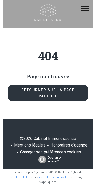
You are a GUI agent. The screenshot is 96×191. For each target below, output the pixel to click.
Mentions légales (29, 145)
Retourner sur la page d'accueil (48, 93)
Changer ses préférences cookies (50, 152)
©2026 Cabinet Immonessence (48, 138)
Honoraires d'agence (68, 145)
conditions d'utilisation (54, 177)
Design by (49, 159)
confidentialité (20, 177)
